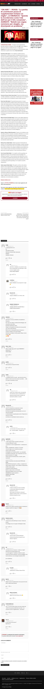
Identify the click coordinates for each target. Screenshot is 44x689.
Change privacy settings (6, 686)
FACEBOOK (11, 182)
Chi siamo (2, 0)
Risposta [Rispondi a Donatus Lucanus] (7, 528)
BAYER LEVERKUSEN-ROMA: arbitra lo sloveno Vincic (6, 215)
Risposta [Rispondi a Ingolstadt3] (7, 480)
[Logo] (5, 4)
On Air (29, 3)
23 (28, 27)
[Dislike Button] (9, 258)
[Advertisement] (15, 230)
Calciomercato (24, 3)
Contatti (6, 0)
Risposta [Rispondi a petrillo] (7, 369)
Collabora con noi (10, 0)
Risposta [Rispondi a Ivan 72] (7, 628)
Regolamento (16, 0)
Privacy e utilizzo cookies (23, 0)
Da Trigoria (33, 3)
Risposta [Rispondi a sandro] (7, 385)
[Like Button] (6, 258)
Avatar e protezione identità (32, 0)
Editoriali (38, 3)
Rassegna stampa (18, 3)
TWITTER (4, 182)
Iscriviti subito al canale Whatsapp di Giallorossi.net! (14, 188)
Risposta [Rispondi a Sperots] (7, 588)
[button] (41, 3)
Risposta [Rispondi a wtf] (7, 563)
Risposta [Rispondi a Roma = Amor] (7, 356)
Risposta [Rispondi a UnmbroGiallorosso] (7, 614)
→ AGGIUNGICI (15, 198)
